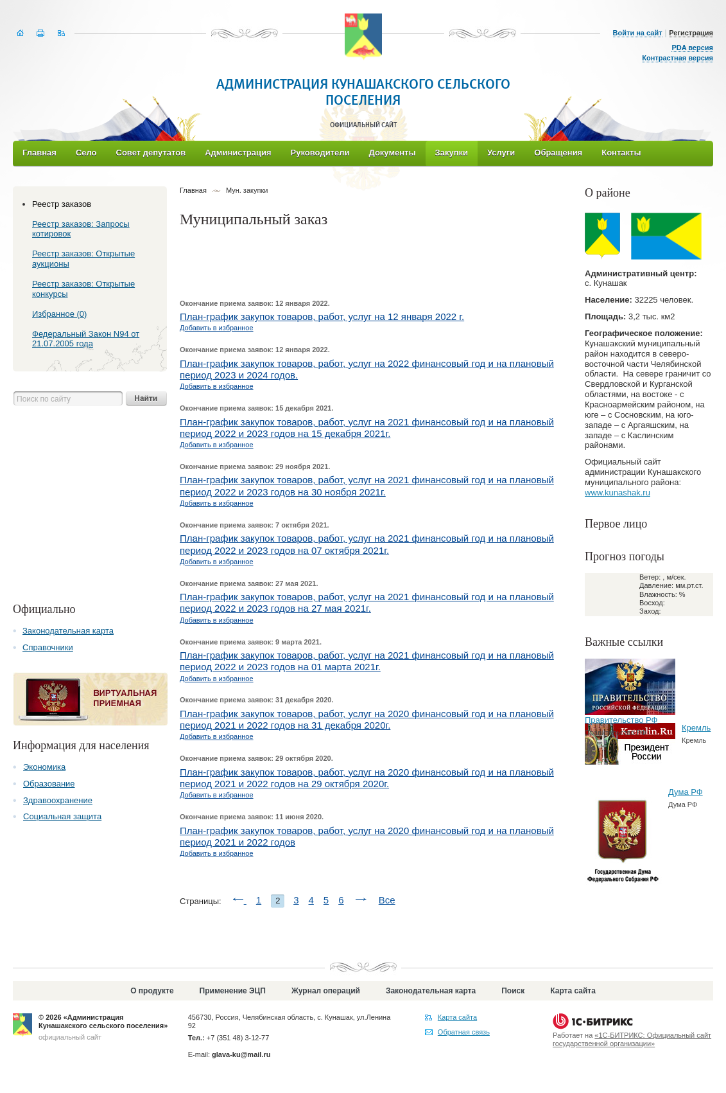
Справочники (47, 647)
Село (86, 152)
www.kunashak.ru (617, 492)
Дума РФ (685, 792)
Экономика (44, 767)
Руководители (320, 152)
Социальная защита (62, 816)
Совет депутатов (151, 152)
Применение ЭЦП (233, 990)
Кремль (696, 728)
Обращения (558, 152)
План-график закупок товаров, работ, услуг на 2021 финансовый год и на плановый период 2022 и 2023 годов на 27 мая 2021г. (367, 602)
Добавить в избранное (217, 328)
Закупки (451, 152)
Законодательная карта (68, 630)
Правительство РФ (621, 720)
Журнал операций (325, 990)
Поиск (512, 990)
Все (387, 899)
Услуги (501, 152)
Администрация (238, 152)
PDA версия (692, 47)
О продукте (151, 990)
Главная (39, 152)
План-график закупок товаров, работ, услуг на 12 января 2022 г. (322, 316)
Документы (391, 152)
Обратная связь (464, 1032)
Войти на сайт (637, 33)
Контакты (621, 152)
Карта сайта (573, 990)
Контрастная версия (677, 58)
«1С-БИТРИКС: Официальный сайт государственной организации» (632, 1039)
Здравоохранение (57, 800)
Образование (49, 783)
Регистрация (691, 33)
